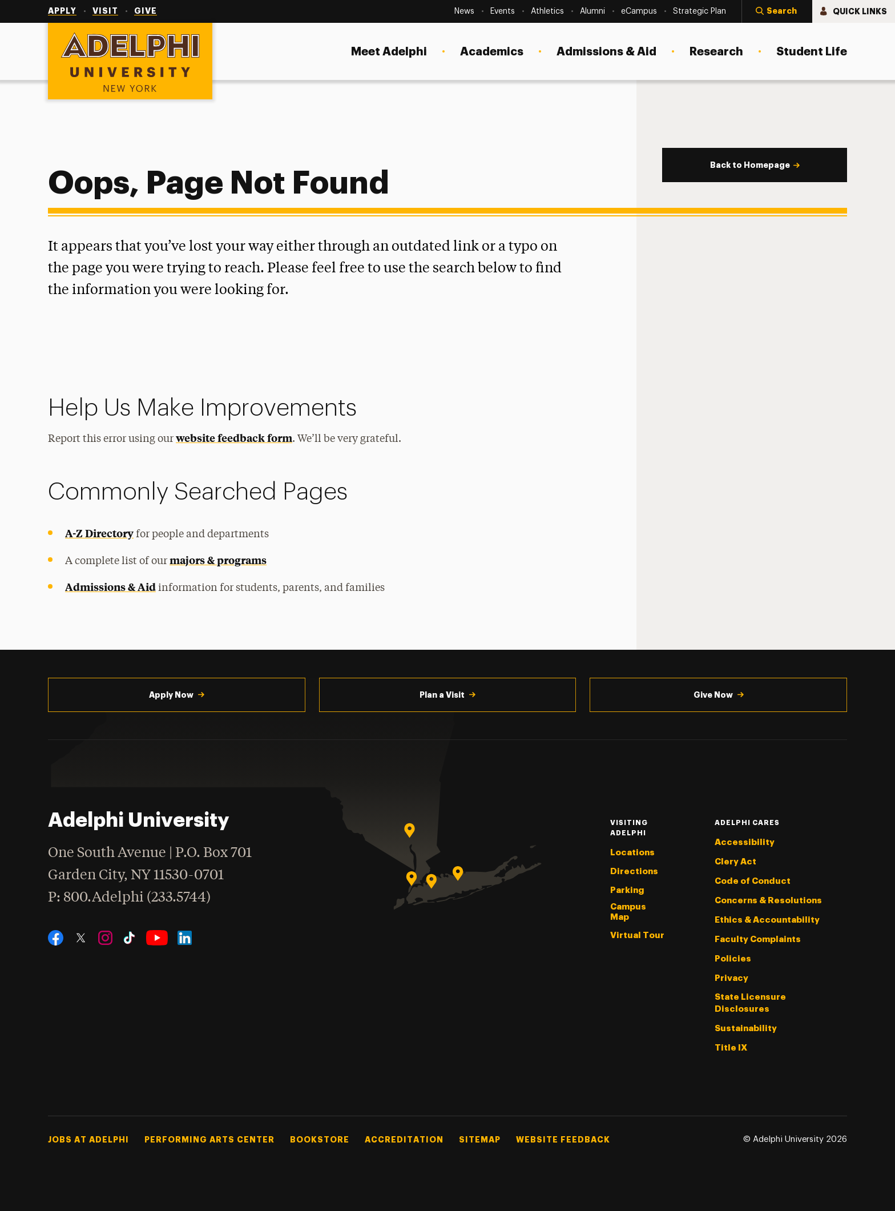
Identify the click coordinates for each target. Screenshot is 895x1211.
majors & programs (218, 560)
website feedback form (234, 438)
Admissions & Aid (110, 587)
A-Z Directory (99, 533)
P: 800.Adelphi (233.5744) (129, 896)
